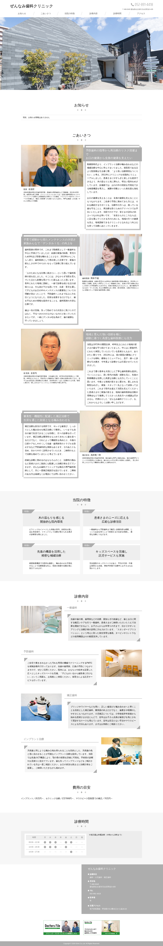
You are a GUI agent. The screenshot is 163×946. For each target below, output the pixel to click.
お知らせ (22, 13)
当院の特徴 (69, 13)
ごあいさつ (46, 13)
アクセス (141, 13)
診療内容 (93, 13)
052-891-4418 (142, 5)
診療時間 (117, 13)
